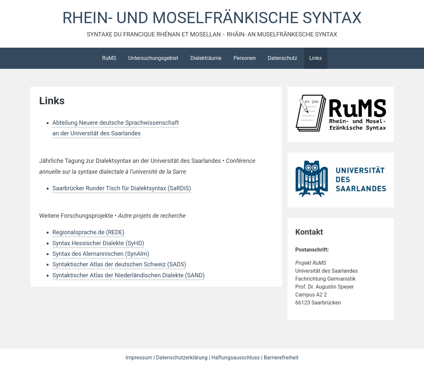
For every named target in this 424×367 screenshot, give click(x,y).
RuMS (109, 58)
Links (315, 58)
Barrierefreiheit (281, 357)
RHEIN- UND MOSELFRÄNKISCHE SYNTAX (212, 17)
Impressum (139, 357)
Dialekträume (205, 58)
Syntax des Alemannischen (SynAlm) (101, 253)
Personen (244, 58)
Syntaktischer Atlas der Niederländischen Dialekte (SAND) (129, 275)
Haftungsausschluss (236, 357)
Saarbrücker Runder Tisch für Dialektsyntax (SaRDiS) (122, 188)
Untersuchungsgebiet (153, 58)
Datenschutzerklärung (182, 357)
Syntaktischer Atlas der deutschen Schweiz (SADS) (119, 264)
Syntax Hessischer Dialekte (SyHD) (98, 243)
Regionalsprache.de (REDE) (89, 232)
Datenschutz (282, 58)
